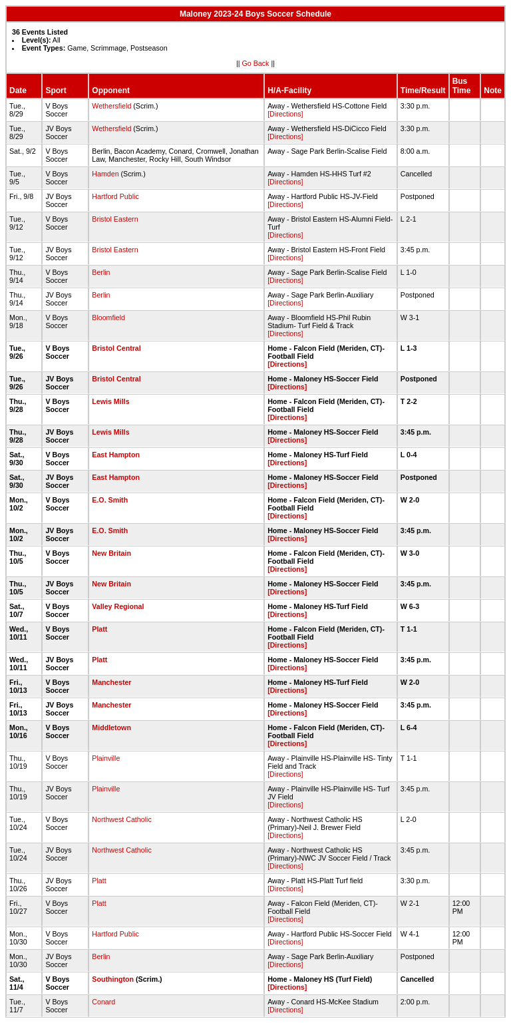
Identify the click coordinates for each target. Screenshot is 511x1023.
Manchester (111, 682)
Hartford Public (115, 196)
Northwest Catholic (121, 819)
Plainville (106, 758)
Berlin (101, 272)
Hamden (105, 174)
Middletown (111, 727)
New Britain (111, 553)
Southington (113, 979)
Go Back (255, 63)
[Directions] (285, 114)
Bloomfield (108, 317)
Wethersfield (111, 106)
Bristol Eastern (115, 219)
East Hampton (116, 455)
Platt (99, 629)
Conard (103, 1002)
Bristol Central (116, 348)
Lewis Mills (110, 401)
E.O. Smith (110, 500)
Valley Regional (118, 606)
